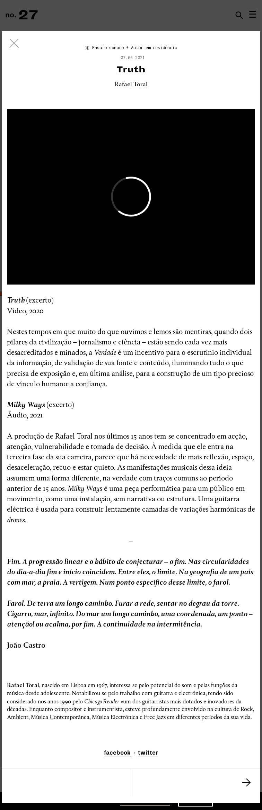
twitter (148, 753)
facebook (117, 753)
